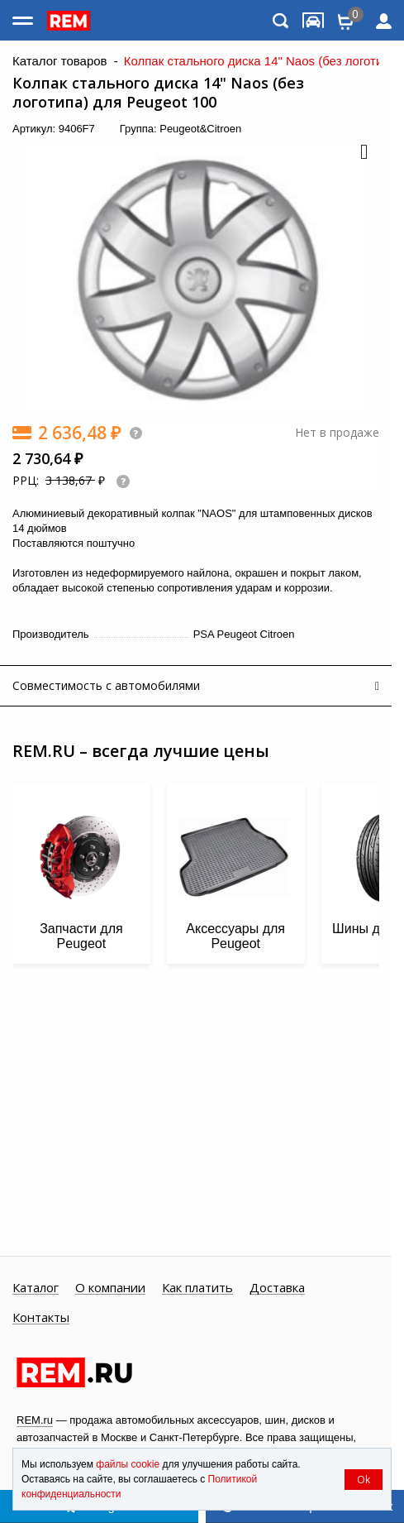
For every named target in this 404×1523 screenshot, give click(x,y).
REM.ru (35, 1420)
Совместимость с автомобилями (106, 685)
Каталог (35, 1288)
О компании (110, 1288)
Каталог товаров (59, 61)
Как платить (197, 1288)
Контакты (40, 1317)
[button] (362, 153)
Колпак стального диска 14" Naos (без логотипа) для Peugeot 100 (158, 93)
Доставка (277, 1288)
